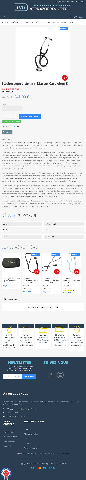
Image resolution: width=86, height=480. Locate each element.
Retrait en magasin (31, 448)
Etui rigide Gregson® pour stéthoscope (11, 280)
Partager (10, 126)
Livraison (27, 443)
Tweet (14, 126)
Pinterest (18, 126)
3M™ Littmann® (51, 224)
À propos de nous (15, 393)
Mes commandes (10, 436)
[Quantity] (9, 116)
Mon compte (8, 432)
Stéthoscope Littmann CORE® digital (31, 280)
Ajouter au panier (29, 116)
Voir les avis (7, 132)
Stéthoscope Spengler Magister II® (51, 280)
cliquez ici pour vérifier (61, 454)
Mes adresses (9, 441)
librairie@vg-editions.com (16, 416)
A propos (27, 429)
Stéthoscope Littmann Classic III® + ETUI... (71, 280)
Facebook (51, 375)
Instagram (60, 375)
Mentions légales (31, 434)
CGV (26, 438)
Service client (8, 446)
